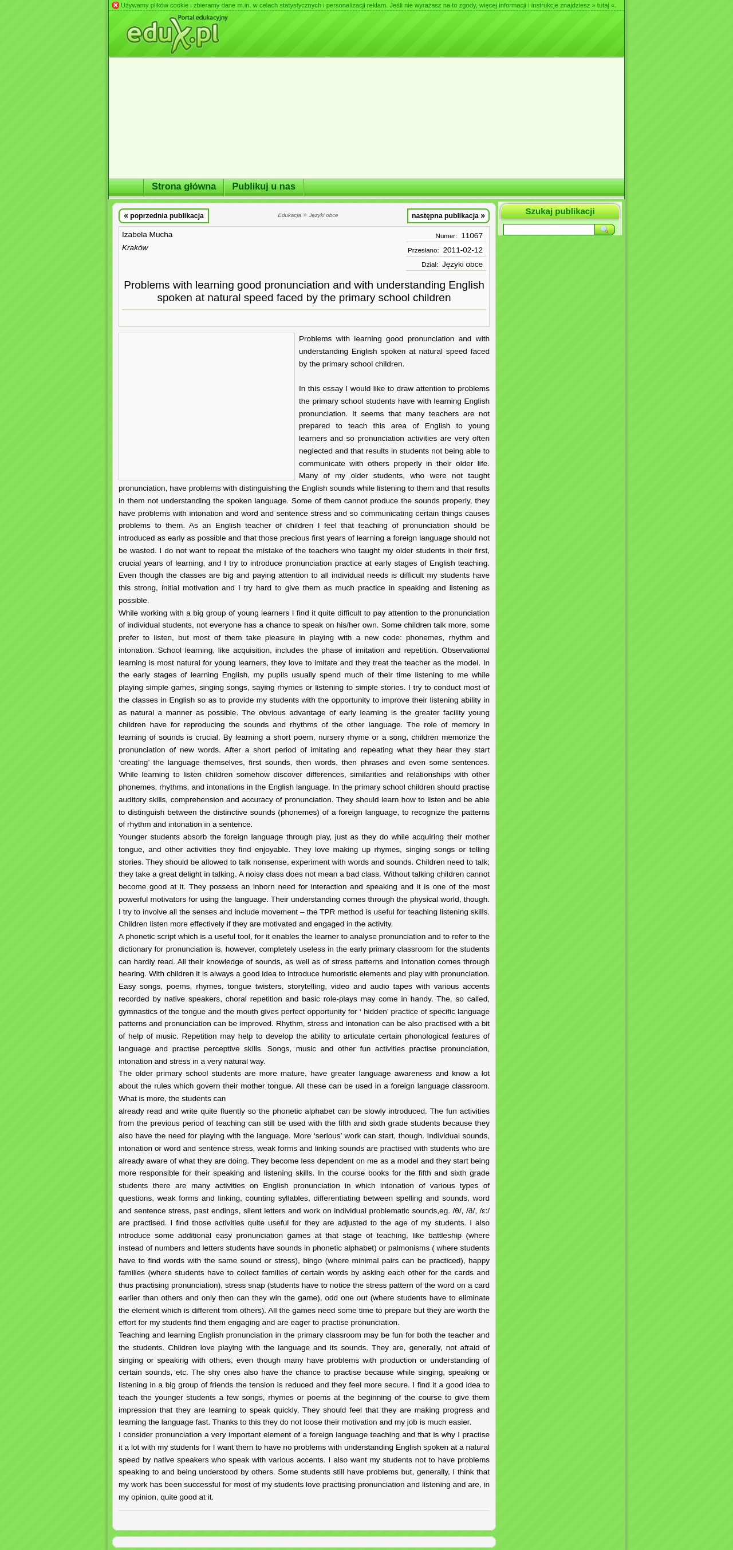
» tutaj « (603, 5)
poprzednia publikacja (164, 215)
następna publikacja (448, 215)
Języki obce (462, 264)
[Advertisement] (207, 406)
